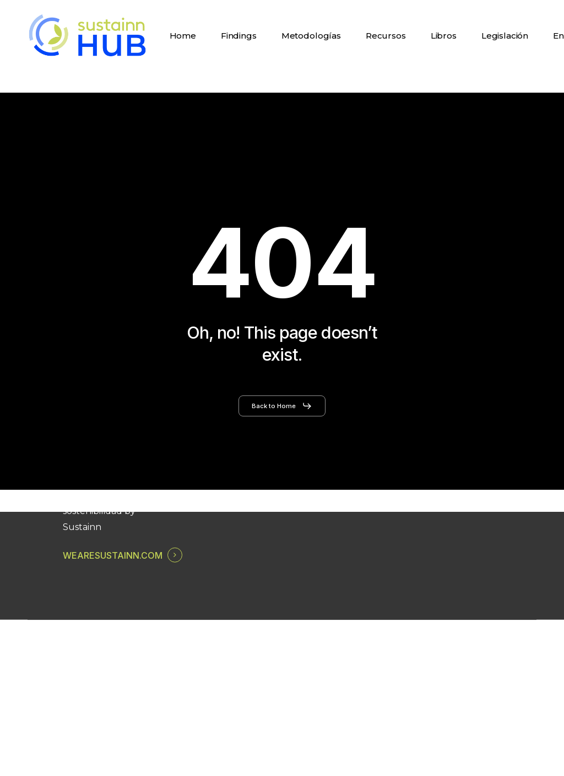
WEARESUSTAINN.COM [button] (112, 555)
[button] (282, 405)
